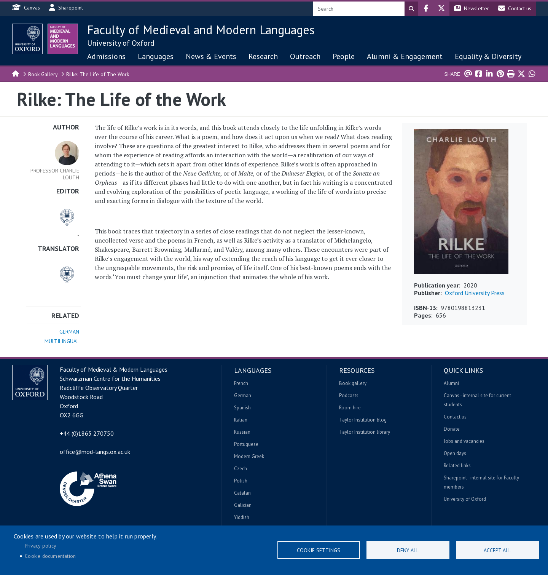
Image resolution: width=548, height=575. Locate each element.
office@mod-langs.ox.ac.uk (95, 451)
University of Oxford (121, 43)
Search (411, 9)
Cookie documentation (50, 556)
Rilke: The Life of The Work (97, 74)
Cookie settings (318, 550)
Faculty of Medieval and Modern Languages (200, 30)
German (69, 331)
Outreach (305, 56)
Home (16, 73)
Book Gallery (43, 74)
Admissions (106, 56)
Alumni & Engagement (405, 56)
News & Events (211, 56)
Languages (156, 56)
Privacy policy (40, 545)
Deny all (408, 550)
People (344, 56)
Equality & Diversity (488, 56)
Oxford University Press (475, 293)
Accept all (497, 550)
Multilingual (62, 341)
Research (263, 56)
